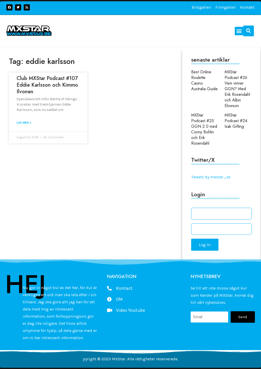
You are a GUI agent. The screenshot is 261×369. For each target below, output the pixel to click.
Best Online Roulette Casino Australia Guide (204, 80)
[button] (239, 31)
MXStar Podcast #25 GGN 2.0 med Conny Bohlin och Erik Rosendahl (204, 129)
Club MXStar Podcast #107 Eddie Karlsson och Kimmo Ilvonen (47, 85)
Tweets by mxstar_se (210, 177)
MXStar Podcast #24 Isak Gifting (236, 120)
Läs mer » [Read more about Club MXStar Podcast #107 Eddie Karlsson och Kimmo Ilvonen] (24, 122)
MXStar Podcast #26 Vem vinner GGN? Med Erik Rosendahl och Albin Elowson (237, 89)
